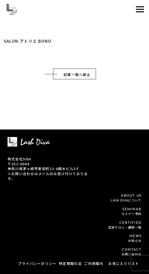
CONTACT (74, 252)
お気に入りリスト (123, 263)
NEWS (74, 238)
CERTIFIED (74, 225)
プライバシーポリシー (37, 263)
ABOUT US (74, 198)
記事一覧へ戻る (77, 74)
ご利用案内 (93, 263)
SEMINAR (74, 212)
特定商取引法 (70, 263)
